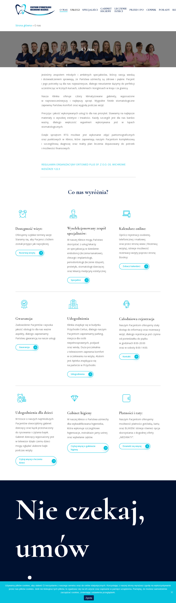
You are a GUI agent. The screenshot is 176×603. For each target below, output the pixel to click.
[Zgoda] (171, 592)
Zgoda (89, 598)
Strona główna (23, 25)
